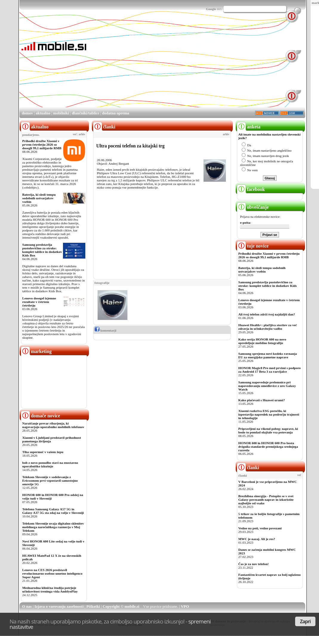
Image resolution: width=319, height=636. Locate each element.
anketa (249, 126)
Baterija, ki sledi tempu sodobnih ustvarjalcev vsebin (39, 198)
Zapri (305, 621)
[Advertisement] (165, 65)
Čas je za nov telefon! (253, 564)
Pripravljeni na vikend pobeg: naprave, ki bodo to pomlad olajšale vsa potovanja (268, 430)
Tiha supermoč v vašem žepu (43, 452)
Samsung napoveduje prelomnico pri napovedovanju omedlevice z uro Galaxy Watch (267, 385)
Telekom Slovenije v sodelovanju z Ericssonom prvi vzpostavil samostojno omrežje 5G (50, 480)
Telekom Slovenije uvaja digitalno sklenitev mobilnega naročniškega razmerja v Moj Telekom (53, 527)
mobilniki (61, 113)
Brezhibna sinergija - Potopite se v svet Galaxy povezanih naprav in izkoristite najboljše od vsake (266, 499)
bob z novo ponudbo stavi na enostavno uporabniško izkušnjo (50, 464)
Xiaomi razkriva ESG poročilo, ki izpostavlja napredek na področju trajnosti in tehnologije (268, 414)
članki (248, 467)
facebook (251, 189)
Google (211, 9)
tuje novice (253, 245)
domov (27, 113)
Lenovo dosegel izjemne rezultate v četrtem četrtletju (39, 301)
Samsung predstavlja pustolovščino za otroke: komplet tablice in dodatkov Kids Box (42, 250)
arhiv (82, 134)
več (75, 134)
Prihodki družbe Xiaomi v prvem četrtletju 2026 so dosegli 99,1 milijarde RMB (41, 144)
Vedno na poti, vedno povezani (260, 528)
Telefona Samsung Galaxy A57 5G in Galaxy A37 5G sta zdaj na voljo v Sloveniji (53, 510)
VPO (185, 606)
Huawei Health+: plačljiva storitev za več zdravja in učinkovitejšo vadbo (267, 326)
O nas (27, 606)
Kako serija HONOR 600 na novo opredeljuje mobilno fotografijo (262, 341)
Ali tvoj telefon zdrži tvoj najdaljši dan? (266, 314)
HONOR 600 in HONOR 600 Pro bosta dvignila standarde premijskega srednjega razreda (268, 446)
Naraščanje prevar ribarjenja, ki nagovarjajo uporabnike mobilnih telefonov (53, 425)
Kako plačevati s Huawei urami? (261, 400)
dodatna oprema (115, 113)
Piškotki (93, 606)
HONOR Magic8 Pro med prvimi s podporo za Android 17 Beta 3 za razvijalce (269, 369)
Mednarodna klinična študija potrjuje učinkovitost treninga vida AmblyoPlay (50, 589)
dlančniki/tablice (85, 113)
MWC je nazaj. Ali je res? (256, 539)
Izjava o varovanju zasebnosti (59, 606)
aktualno (43, 113)
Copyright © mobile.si (121, 606)
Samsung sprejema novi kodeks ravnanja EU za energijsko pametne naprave (267, 355)
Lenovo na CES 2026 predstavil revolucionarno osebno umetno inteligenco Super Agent (52, 573)
